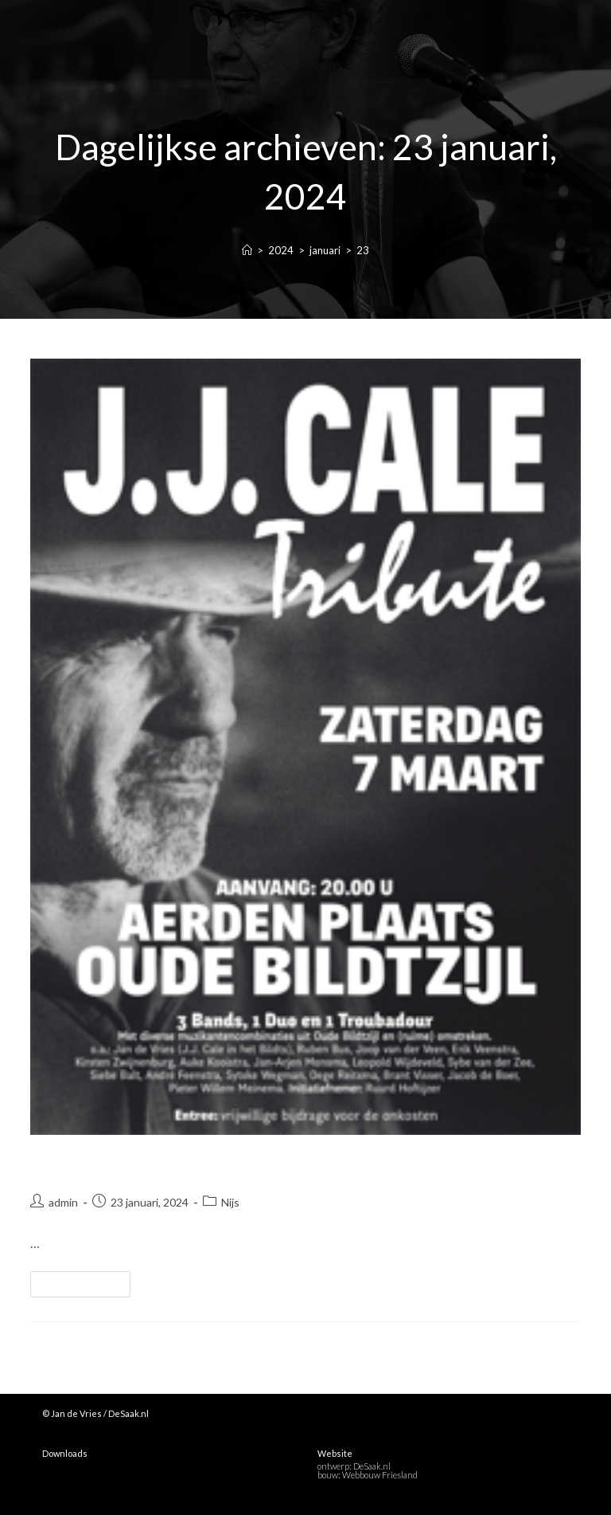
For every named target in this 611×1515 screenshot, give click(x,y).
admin (63, 1202)
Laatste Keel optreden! (135, 1163)
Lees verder (87, 1280)
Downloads (65, 1453)
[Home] (247, 250)
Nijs (230, 1202)
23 (362, 250)
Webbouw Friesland (380, 1475)
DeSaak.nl (372, 1466)
